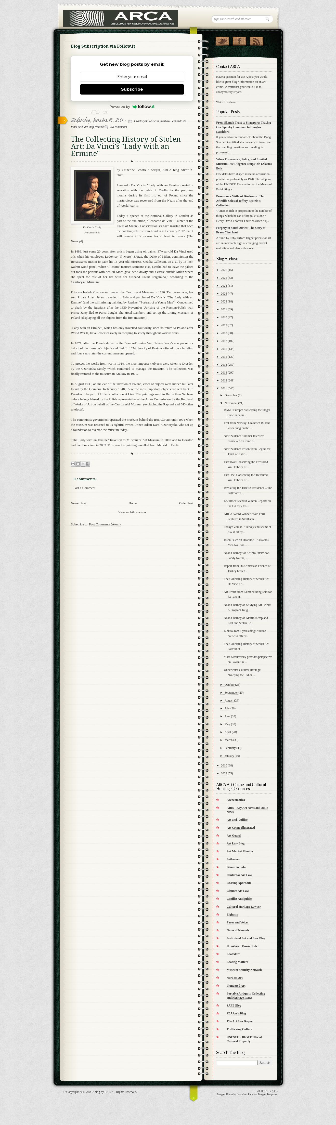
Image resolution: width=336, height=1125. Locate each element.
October (230, 684)
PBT (107, 1092)
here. (233, 102)
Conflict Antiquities (239, 899)
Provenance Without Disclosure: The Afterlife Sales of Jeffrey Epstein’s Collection (240, 200)
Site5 (274, 1091)
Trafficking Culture (239, 1029)
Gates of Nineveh (238, 930)
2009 (224, 773)
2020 (224, 317)
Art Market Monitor (240, 851)
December (231, 395)
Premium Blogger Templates (262, 1094)
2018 (224, 333)
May (227, 724)
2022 (224, 301)
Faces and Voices (238, 922)
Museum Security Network (244, 970)
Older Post (186, 503)
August (229, 700)
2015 (224, 357)
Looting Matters (237, 962)
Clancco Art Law (238, 891)
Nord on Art (235, 978)
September (231, 692)
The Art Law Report (240, 1021)
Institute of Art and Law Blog (246, 938)
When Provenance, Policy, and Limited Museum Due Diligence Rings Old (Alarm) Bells (244, 163)
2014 (224, 364)
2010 (224, 765)
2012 (224, 380)
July (227, 708)
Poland (99, 127)
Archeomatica (236, 800)
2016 (224, 349)
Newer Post (78, 503)
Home (133, 503)
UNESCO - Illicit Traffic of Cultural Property (244, 1039)
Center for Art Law (239, 875)
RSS (256, 40)
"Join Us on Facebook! (239, 40)
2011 (224, 388)
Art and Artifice (237, 820)
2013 (224, 372)
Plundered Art (236, 985)
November (231, 403)
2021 (224, 309)
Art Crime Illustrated (241, 827)
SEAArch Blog (236, 1013)
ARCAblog (93, 1092)
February (230, 748)
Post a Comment (84, 488)
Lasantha (241, 1094)
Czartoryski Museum (147, 121)
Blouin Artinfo (236, 867)
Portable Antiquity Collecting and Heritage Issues (246, 995)
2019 (224, 325)
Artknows (233, 859)
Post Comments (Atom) (105, 524)
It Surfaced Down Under (243, 946)
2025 (224, 278)
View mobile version (132, 512)
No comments (118, 127)
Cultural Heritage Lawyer (244, 906)
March (228, 740)
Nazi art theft (86, 127)
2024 (224, 285)
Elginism (232, 914)
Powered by (132, 106)
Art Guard (234, 835)
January (229, 756)
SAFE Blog (234, 1005)
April (228, 732)
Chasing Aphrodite (239, 883)
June (227, 716)
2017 (224, 341)
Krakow (165, 121)
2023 (224, 293)
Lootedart (233, 954)
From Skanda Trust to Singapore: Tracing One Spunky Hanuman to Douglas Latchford (243, 127)
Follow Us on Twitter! (222, 40)
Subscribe (132, 89)
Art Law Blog (235, 843)
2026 (224, 270)
